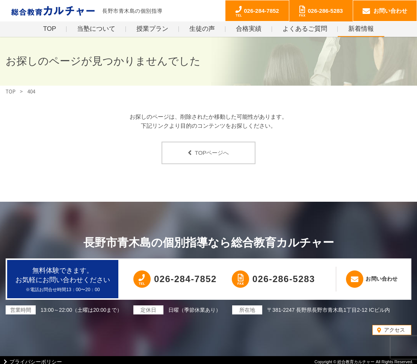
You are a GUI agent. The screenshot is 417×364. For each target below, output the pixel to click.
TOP (49, 28)
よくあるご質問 (305, 28)
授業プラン (152, 28)
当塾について (96, 28)
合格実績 (248, 28)
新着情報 (361, 28)
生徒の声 (202, 28)
